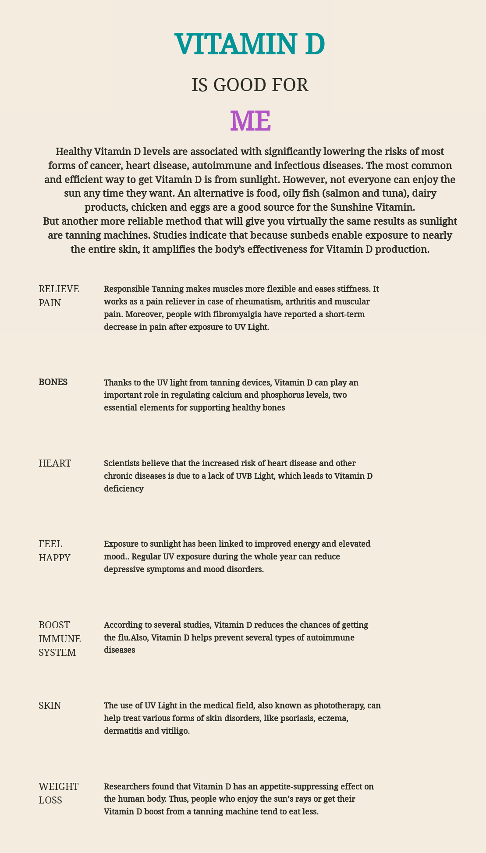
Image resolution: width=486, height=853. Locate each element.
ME (250, 121)
